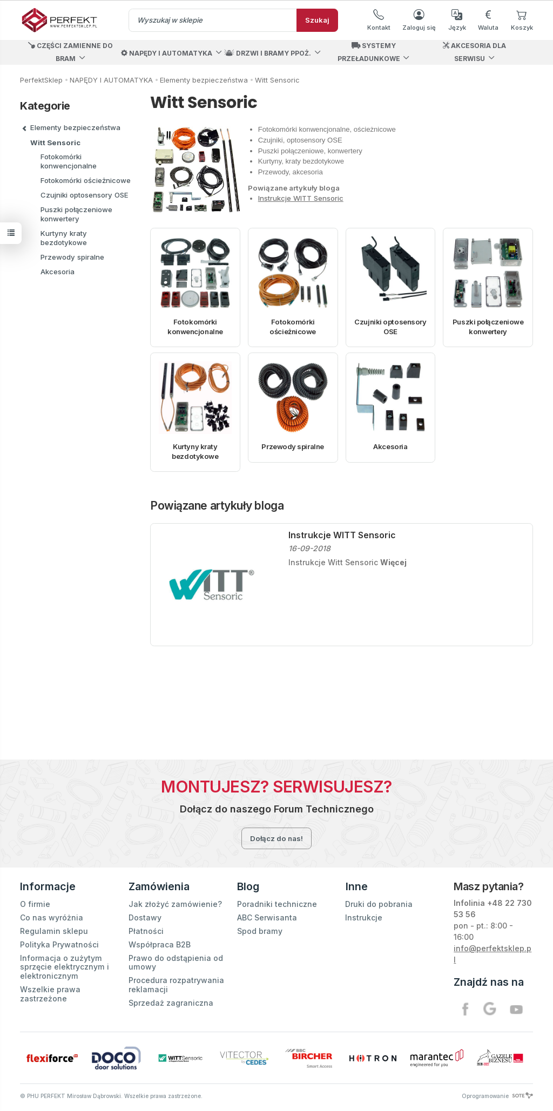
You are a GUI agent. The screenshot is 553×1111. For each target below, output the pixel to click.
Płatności (146, 931)
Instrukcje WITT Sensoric (300, 198)
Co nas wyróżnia (51, 917)
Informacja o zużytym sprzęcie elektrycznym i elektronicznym (64, 966)
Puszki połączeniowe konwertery (488, 326)
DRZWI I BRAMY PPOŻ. (267, 53)
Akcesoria (390, 446)
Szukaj (317, 20)
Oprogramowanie (497, 1096)
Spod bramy (259, 931)
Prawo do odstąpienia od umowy (176, 962)
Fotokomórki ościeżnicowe (292, 326)
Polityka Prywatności (59, 944)
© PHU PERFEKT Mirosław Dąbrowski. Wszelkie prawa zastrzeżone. (111, 1096)
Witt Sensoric (55, 142)
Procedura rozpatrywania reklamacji (176, 984)
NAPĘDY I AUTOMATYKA (166, 53)
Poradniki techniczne (277, 904)
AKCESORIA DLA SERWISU (474, 52)
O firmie (35, 904)
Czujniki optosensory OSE (390, 326)
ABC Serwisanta (267, 917)
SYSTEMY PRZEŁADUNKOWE (369, 52)
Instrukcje (363, 917)
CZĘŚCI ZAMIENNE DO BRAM (70, 52)
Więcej (393, 562)
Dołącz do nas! (276, 838)
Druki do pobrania (379, 904)
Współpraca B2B (160, 944)
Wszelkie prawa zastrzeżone (50, 994)
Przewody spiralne (292, 446)
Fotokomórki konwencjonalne (195, 326)
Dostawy (145, 917)
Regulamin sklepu (54, 931)
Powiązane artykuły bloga (217, 505)
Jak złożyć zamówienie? (175, 904)
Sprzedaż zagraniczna (171, 1002)
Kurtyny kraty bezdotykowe (195, 451)
